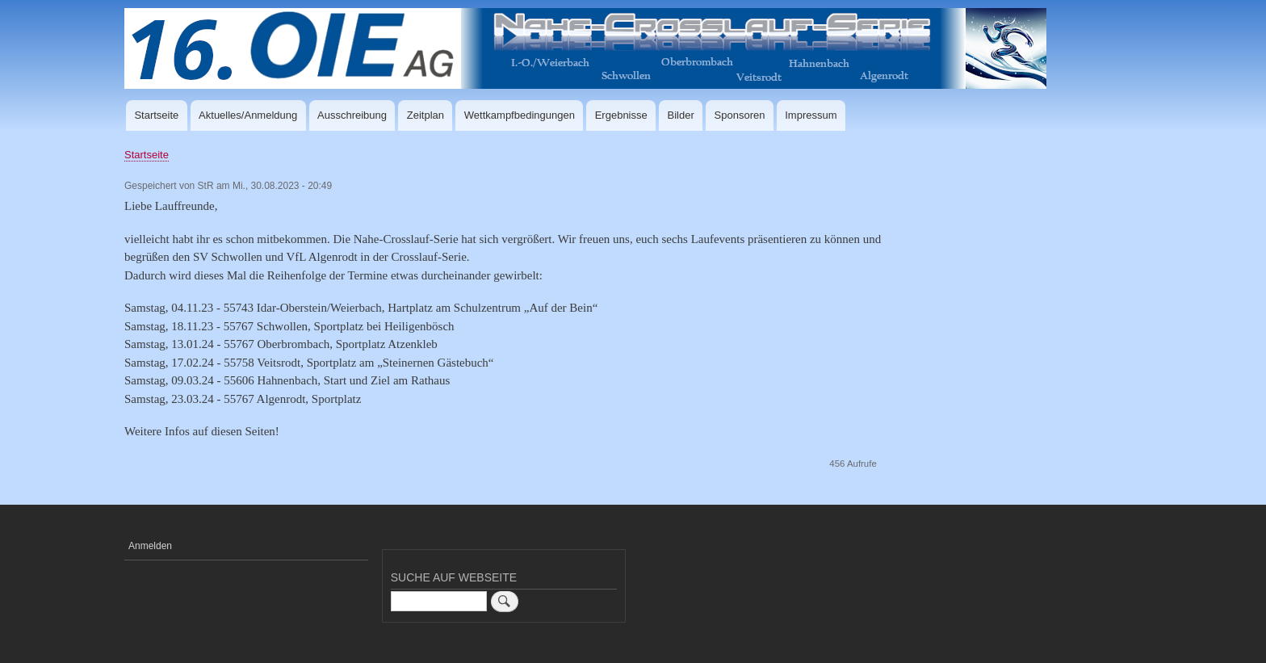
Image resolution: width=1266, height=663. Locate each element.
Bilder (681, 115)
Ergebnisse (621, 115)
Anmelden (150, 546)
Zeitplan (425, 115)
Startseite (156, 115)
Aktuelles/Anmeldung (248, 115)
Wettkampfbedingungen (519, 115)
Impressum (810, 115)
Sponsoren (740, 115)
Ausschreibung (352, 115)
